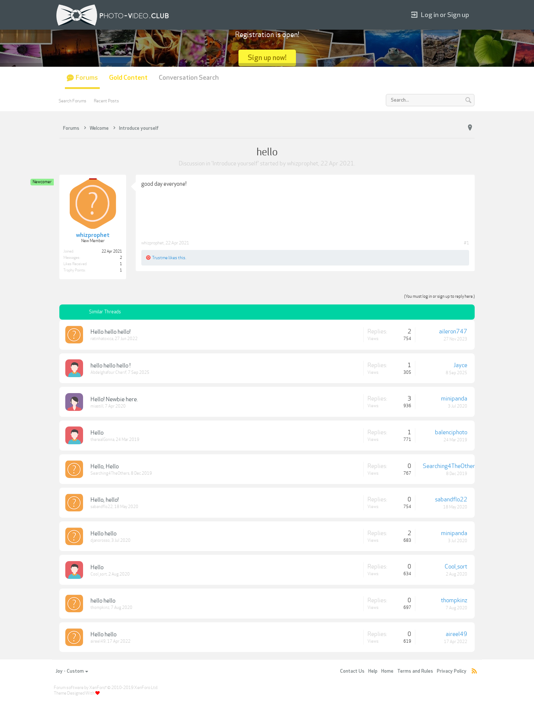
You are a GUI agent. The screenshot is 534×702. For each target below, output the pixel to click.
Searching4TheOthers (109, 473)
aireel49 (98, 641)
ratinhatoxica (101, 338)
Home (387, 671)
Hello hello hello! (110, 332)
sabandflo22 (101, 506)
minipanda (454, 398)
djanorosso (100, 540)
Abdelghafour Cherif (108, 372)
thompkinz (99, 607)
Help (373, 671)
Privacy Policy (452, 671)
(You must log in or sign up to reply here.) (439, 296)
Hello (96, 432)
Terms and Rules (415, 671)
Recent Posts (106, 100)
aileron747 (453, 331)
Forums (87, 78)
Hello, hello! (104, 500)
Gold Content (128, 78)
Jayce (460, 365)
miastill (96, 406)
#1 (466, 242)
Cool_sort (98, 574)
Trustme (160, 257)
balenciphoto (451, 432)
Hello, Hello (104, 466)
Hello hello (103, 533)
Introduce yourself (235, 163)
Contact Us (352, 671)
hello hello (102, 600)
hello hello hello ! (110, 365)
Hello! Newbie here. (114, 399)
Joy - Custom (72, 671)
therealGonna (102, 439)
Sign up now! (267, 57)
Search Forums (72, 100)
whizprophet (302, 163)
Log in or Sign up (440, 15)
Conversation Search (189, 78)
